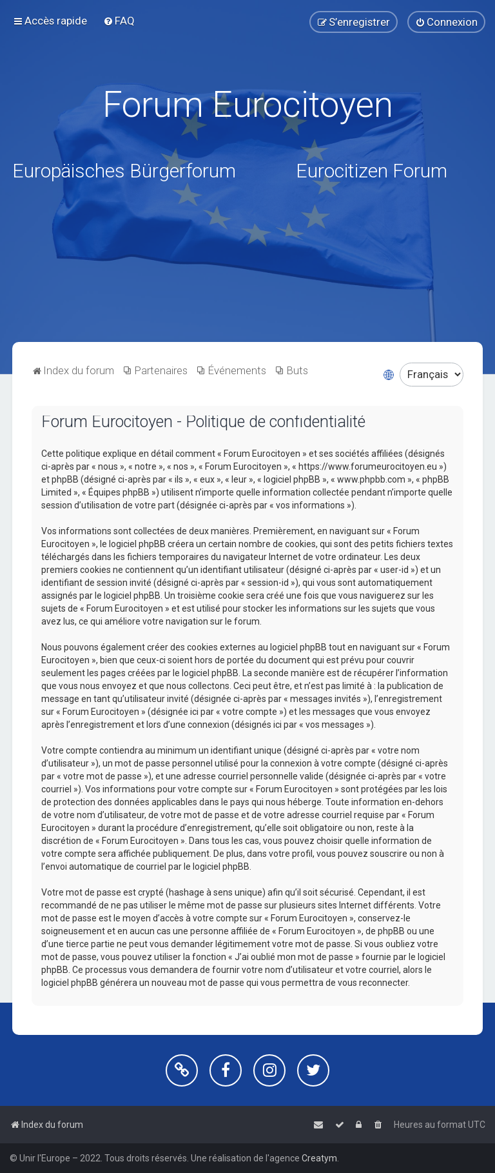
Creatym (319, 1158)
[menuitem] (119, 20)
